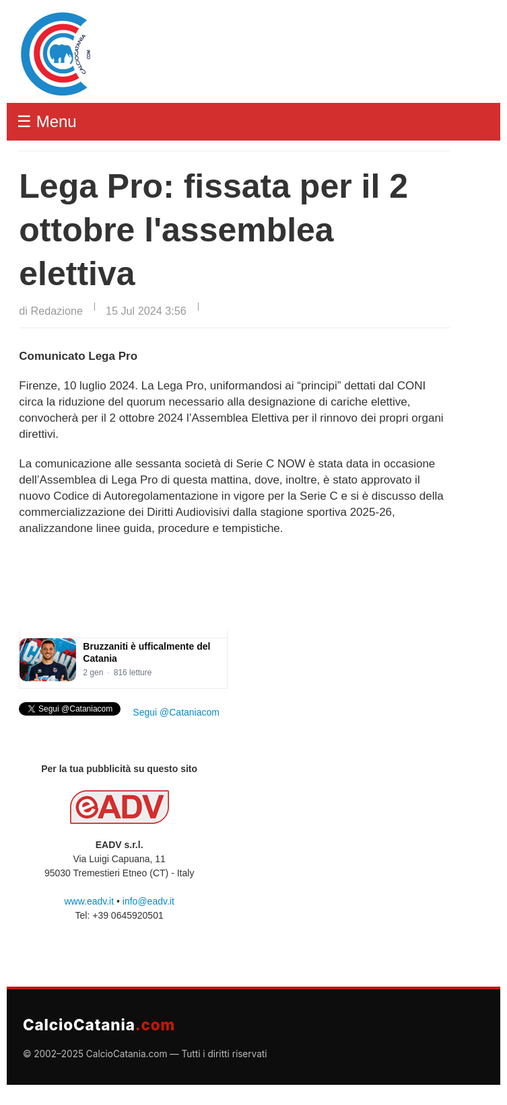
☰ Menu (47, 121)
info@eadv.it (148, 901)
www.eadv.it (89, 901)
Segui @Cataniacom (176, 712)
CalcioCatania (99, 1025)
